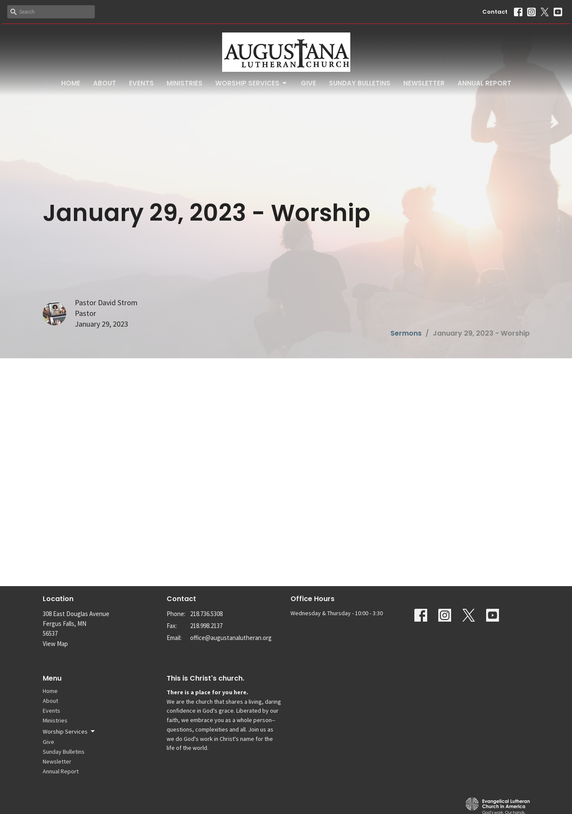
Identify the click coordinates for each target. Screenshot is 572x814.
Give (308, 83)
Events (141, 83)
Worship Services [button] (69, 731)
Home (70, 83)
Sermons (406, 333)
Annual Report (484, 83)
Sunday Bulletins (359, 83)
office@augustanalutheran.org (231, 638)
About (104, 83)
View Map (55, 644)
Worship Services (251, 83)
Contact (494, 12)
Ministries (184, 83)
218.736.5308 (206, 614)
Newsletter (424, 83)
